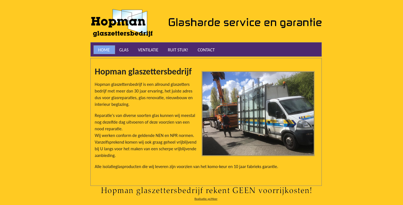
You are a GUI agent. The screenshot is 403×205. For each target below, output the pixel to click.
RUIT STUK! (178, 49)
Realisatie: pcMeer (205, 199)
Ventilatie (148, 49)
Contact (206, 49)
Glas (123, 49)
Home (104, 49)
